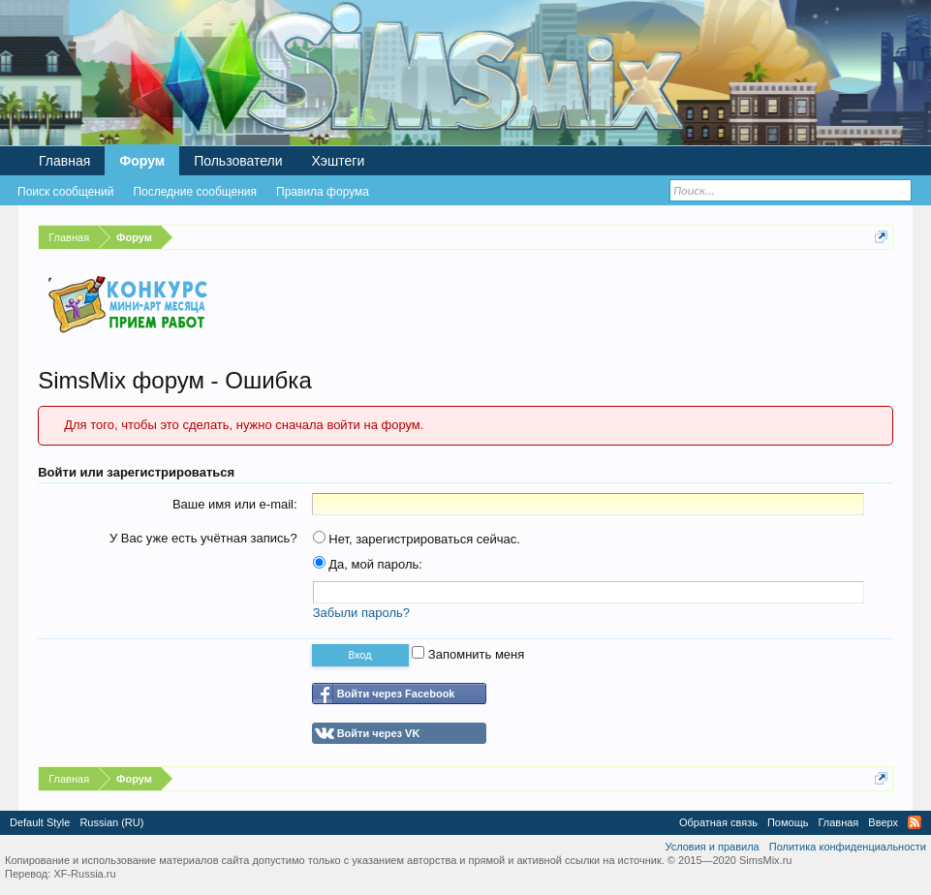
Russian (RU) (111, 822)
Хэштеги (338, 161)
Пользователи (238, 161)
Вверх (883, 822)
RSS (914, 822)
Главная (64, 161)
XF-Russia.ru (84, 874)
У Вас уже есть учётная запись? (203, 538)
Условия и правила (712, 846)
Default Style (40, 822)
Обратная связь (718, 822)
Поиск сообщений (65, 192)
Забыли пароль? (361, 612)
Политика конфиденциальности (847, 846)
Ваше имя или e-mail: (234, 504)
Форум (142, 161)
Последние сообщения (195, 192)
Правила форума (322, 192)
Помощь (788, 822)
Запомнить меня (468, 654)
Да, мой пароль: (367, 564)
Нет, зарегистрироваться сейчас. (416, 539)
